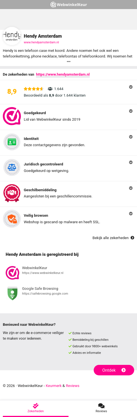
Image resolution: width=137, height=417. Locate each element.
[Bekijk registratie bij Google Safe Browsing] (68, 294)
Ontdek (114, 370)
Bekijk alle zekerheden (113, 238)
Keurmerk (54, 386)
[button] (68, 92)
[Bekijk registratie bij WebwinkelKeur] (68, 273)
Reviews (73, 386)
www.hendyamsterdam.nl (41, 42)
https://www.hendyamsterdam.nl (63, 74)
